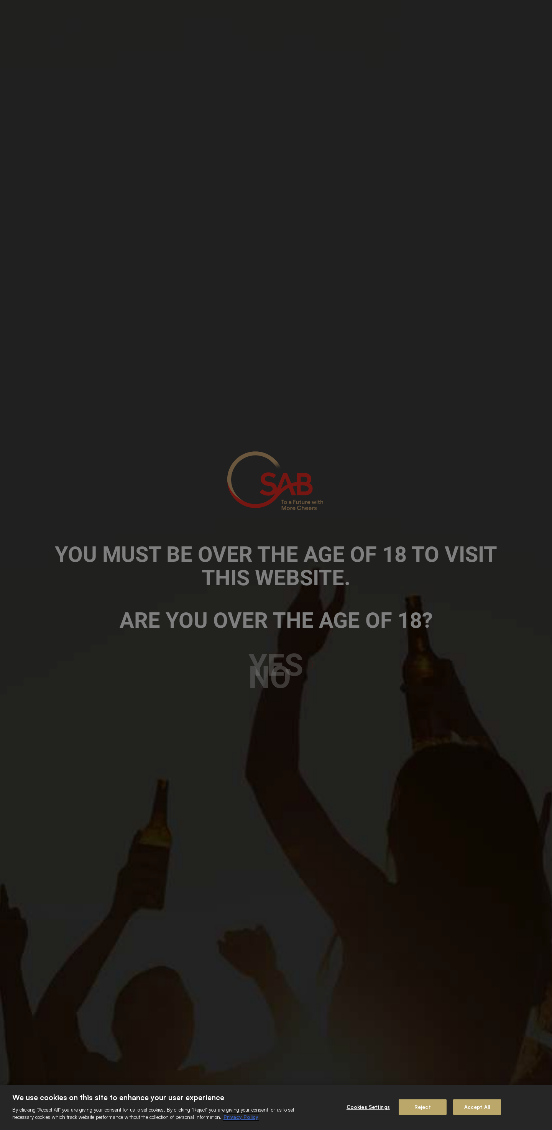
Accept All (477, 1107)
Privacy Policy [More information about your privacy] (240, 1117)
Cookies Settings (368, 1107)
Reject (422, 1107)
